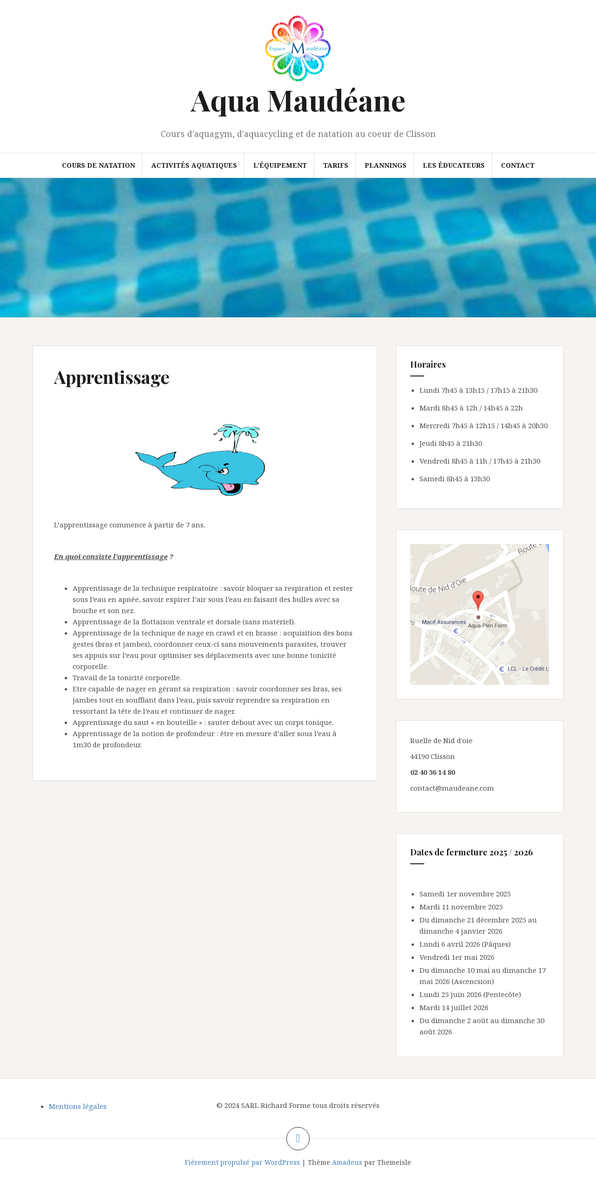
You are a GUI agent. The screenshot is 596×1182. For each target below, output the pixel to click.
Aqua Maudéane (298, 99)
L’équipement (280, 165)
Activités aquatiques (194, 165)
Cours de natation (98, 165)
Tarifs (335, 165)
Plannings (385, 165)
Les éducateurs (454, 165)
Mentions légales (78, 1106)
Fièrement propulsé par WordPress (242, 1162)
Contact (518, 165)
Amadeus (347, 1162)
